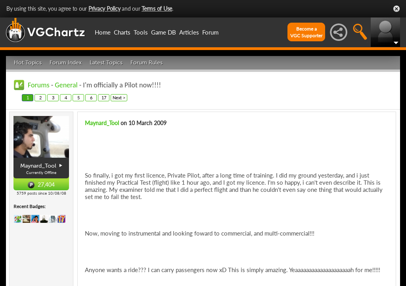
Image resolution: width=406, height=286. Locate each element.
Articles (189, 32)
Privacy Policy (104, 8)
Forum (210, 32)
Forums (39, 85)
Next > (119, 97)
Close (396, 9)
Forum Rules (146, 62)
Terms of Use (157, 8)
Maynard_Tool (102, 123)
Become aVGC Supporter (306, 32)
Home (103, 32)
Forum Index (66, 62)
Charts (122, 32)
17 (104, 97)
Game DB (163, 32)
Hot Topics (28, 62)
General (66, 85)
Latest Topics (106, 62)
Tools (141, 32)
